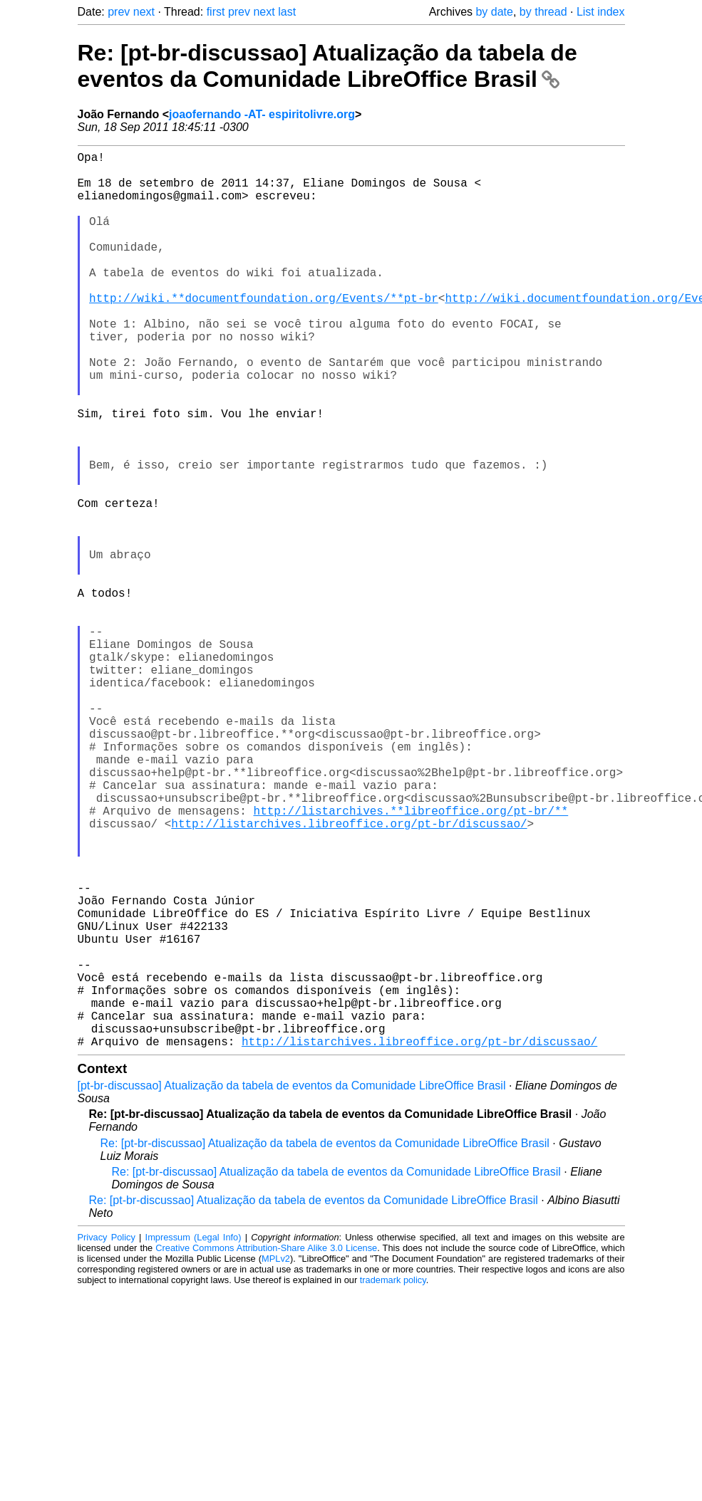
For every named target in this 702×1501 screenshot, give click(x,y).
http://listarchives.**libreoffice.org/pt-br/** (411, 958)
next (144, 12)
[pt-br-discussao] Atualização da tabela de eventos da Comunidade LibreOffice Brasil (292, 1285)
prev (119, 12)
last (287, 12)
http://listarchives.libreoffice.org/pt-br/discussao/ (349, 974)
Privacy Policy (106, 1436)
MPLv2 (276, 1458)
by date (493, 12)
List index (601, 12)
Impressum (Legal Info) (193, 1436)
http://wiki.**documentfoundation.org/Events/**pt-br (263, 332)
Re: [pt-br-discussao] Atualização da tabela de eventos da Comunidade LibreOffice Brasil (327, 66)
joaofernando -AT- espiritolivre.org (262, 114)
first (216, 12)
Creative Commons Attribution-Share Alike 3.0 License (266, 1447)
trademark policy (393, 1479)
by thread (543, 12)
